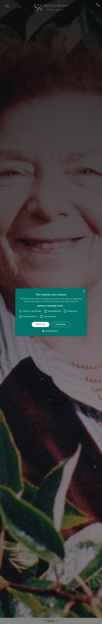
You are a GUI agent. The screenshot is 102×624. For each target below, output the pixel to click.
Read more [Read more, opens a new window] (74, 301)
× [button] (84, 291)
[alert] (51, 312)
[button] (51, 306)
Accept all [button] (41, 324)
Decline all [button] (61, 324)
